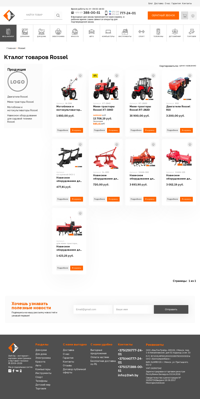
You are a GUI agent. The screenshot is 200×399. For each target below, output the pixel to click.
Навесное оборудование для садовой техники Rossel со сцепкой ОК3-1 (69, 177)
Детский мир (42, 384)
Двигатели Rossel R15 (179, 108)
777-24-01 (128, 13)
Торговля (40, 388)
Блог (150, 3)
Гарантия (176, 3)
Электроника (43, 358)
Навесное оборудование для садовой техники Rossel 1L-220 (105, 177)
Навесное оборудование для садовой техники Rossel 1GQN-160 (141, 177)
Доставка (158, 3)
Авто (38, 365)
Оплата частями (100, 357)
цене (182, 66)
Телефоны (41, 381)
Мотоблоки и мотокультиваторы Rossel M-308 (70, 108)
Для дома (40, 354)
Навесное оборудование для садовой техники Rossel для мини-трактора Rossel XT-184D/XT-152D (69, 248)
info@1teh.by (128, 375)
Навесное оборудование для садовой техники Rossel (22, 118)
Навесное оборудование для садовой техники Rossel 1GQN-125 (177, 177)
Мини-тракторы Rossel (20, 102)
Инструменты (43, 373)
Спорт (39, 377)
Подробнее (63, 130)
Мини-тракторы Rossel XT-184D (106, 108)
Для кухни (41, 350)
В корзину (77, 130)
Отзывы (67, 365)
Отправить (171, 309)
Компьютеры (42, 369)
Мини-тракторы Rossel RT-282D (142, 108)
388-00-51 (91, 13)
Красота (40, 361)
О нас (167, 3)
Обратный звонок (163, 15)
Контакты (187, 3)
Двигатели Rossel (17, 96)
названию (191, 66)
